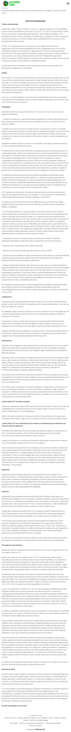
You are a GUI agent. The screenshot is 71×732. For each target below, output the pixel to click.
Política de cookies (35, 726)
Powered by (35, 729)
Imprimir (5, 8)
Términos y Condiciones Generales (31, 723)
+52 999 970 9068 (42, 720)
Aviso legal (14, 723)
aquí (36, 178)
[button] (68, 3)
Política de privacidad (53, 723)
